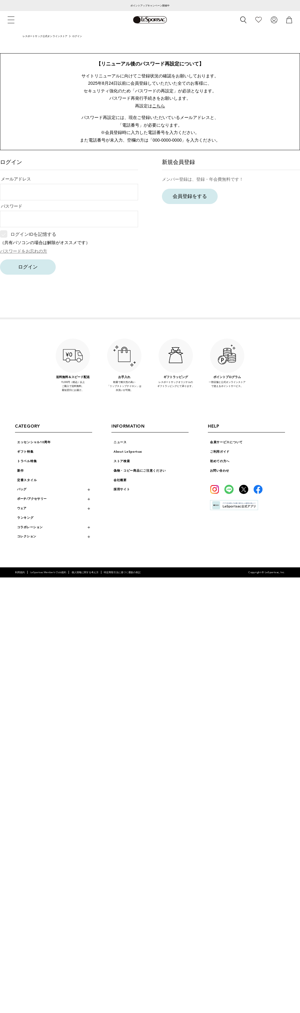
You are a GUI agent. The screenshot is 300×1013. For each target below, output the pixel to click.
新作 (20, 471)
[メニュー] (11, 20)
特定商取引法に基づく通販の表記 (122, 572)
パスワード (11, 206)
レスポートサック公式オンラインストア (45, 36)
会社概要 (120, 480)
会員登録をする (190, 196)
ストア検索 (122, 461)
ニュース (120, 442)
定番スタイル (27, 480)
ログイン (28, 266)
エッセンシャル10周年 (34, 442)
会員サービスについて (226, 442)
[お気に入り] (258, 19)
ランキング (25, 518)
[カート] (289, 19)
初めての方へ (220, 461)
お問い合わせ (219, 471)
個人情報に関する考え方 (85, 572)
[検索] (243, 20)
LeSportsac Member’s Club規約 (48, 572)
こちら (158, 105)
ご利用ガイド (220, 452)
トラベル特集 (27, 461)
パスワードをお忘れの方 (23, 251)
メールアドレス (16, 178)
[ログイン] (274, 19)
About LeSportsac (128, 452)
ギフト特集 (25, 452)
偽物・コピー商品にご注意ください (140, 471)
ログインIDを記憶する (33, 234)
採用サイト (122, 489)
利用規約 (20, 572)
